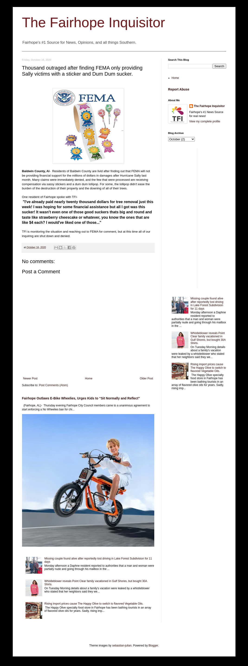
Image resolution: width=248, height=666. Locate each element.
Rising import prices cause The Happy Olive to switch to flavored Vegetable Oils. (93, 603)
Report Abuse (178, 89)
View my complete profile (204, 121)
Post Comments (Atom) (53, 385)
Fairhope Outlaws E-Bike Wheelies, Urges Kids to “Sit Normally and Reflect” (81, 398)
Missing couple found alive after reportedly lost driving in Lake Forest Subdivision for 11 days (206, 303)
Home (88, 378)
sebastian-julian (121, 645)
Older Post (146, 378)
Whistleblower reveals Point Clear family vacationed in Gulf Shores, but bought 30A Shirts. (207, 338)
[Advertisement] (197, 218)
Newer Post (30, 378)
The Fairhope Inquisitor (93, 22)
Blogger (153, 645)
